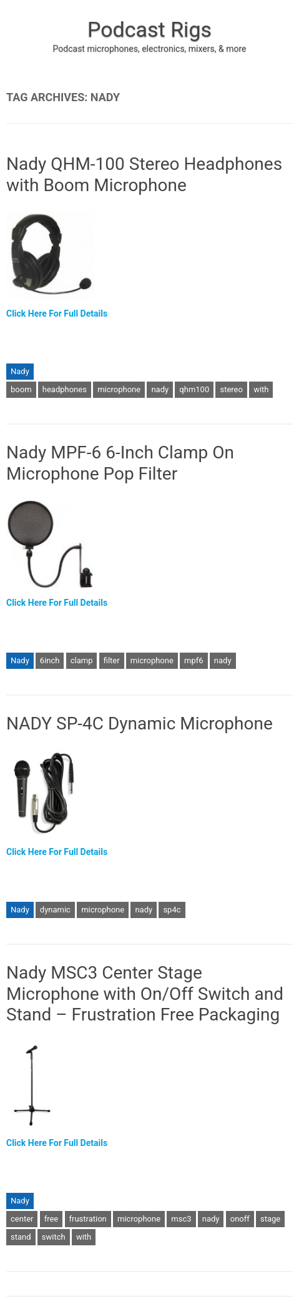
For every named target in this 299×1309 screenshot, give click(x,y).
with (260, 389)
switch (54, 1237)
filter (112, 660)
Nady (20, 371)
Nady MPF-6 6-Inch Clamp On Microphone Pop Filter (120, 463)
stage (270, 1218)
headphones (64, 389)
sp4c (171, 909)
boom (21, 389)
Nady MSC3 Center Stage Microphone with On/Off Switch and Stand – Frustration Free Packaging (144, 993)
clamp (82, 660)
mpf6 (193, 660)
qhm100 (194, 389)
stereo (231, 389)
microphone (118, 389)
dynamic (55, 909)
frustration (88, 1218)
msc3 (181, 1218)
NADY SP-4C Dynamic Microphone (139, 723)
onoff (240, 1218)
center (22, 1218)
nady (160, 389)
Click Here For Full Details (56, 314)
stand (21, 1237)
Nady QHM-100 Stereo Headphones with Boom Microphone (144, 174)
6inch (50, 660)
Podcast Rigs (149, 29)
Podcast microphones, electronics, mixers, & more (150, 49)
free (51, 1218)
